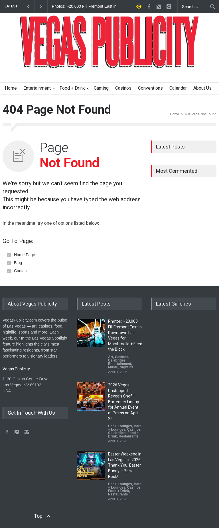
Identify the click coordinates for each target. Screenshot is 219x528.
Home (11, 88)
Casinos (123, 88)
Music (113, 367)
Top (38, 516)
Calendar (178, 88)
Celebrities (116, 360)
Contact (21, 270)
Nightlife (126, 367)
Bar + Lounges (120, 426)
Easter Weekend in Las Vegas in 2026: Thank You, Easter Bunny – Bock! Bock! (124, 465)
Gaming (101, 88)
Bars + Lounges (124, 427)
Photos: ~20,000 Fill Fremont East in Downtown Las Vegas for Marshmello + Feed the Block (84, 6)
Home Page (24, 254)
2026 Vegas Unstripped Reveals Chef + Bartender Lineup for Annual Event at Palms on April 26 (123, 402)
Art (110, 357)
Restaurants (128, 436)
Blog (18, 262)
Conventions (150, 88)
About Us (202, 88)
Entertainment (37, 88)
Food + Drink (72, 88)
